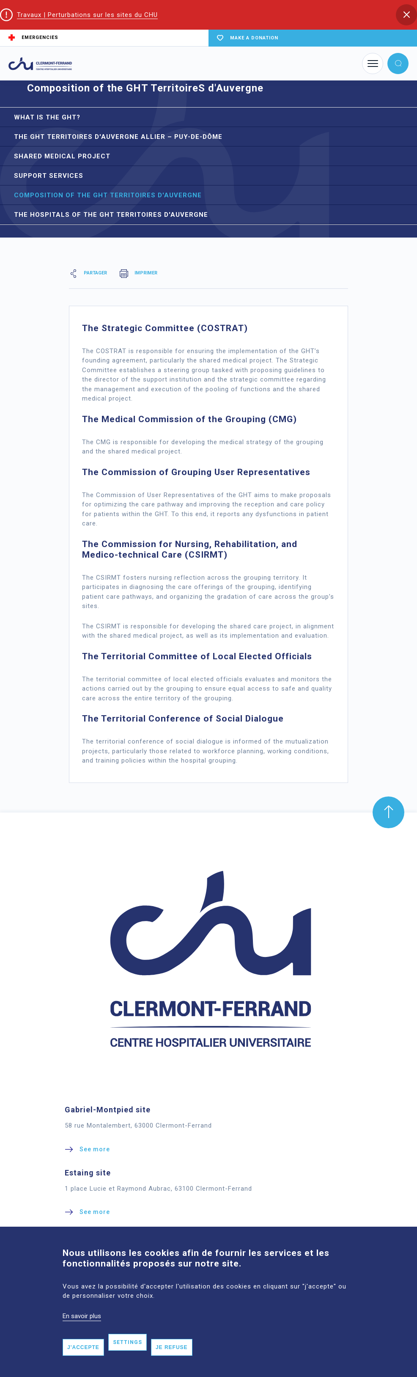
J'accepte (83, 1362)
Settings (127, 1357)
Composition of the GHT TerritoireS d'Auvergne (108, 195)
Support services (48, 176)
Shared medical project (62, 156)
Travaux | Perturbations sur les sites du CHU (87, 15)
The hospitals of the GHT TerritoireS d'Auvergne (111, 214)
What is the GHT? (47, 117)
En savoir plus (82, 1330)
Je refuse (172, 1362)
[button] (406, 14)
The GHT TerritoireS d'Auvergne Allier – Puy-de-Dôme (118, 137)
